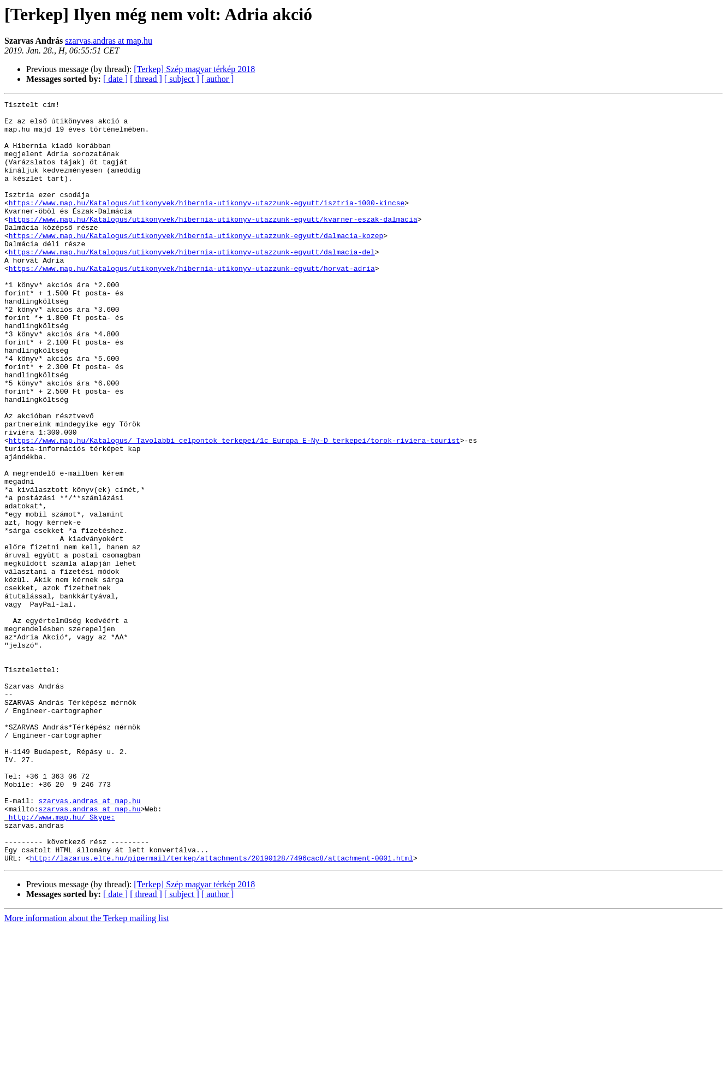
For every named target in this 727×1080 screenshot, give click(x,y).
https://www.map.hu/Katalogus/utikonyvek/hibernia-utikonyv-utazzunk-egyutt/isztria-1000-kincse (206, 224)
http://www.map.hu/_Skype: (62, 961)
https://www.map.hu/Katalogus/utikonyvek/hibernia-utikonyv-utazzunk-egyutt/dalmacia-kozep (196, 263)
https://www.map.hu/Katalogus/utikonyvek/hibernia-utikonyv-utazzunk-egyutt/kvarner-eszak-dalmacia (213, 243)
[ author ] (217, 79)
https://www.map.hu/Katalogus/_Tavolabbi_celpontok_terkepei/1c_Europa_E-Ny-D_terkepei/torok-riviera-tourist (234, 509)
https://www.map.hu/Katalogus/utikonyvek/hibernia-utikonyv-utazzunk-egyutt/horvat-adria (192, 302)
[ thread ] (146, 79)
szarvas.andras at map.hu (108, 40)
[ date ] (115, 79)
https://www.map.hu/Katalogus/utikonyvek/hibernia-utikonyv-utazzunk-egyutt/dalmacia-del (192, 283)
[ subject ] (181, 79)
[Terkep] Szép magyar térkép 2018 (194, 69)
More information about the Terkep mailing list (86, 1070)
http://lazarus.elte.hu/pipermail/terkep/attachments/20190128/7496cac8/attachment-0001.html (221, 1010)
